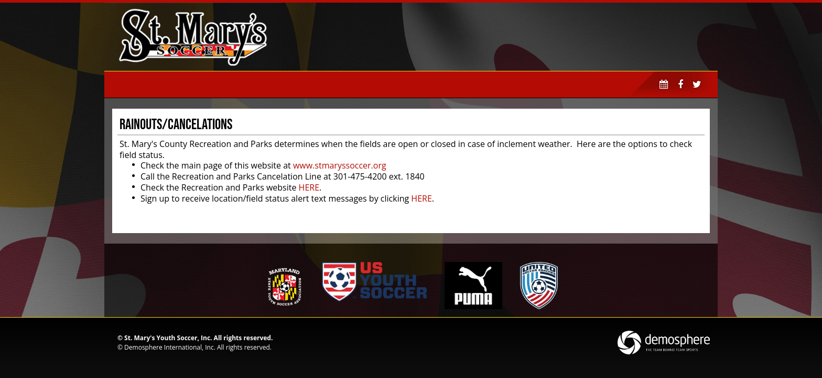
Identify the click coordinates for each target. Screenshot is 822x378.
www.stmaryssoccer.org (339, 165)
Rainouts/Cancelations (176, 124)
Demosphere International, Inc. (169, 347)
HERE (309, 187)
